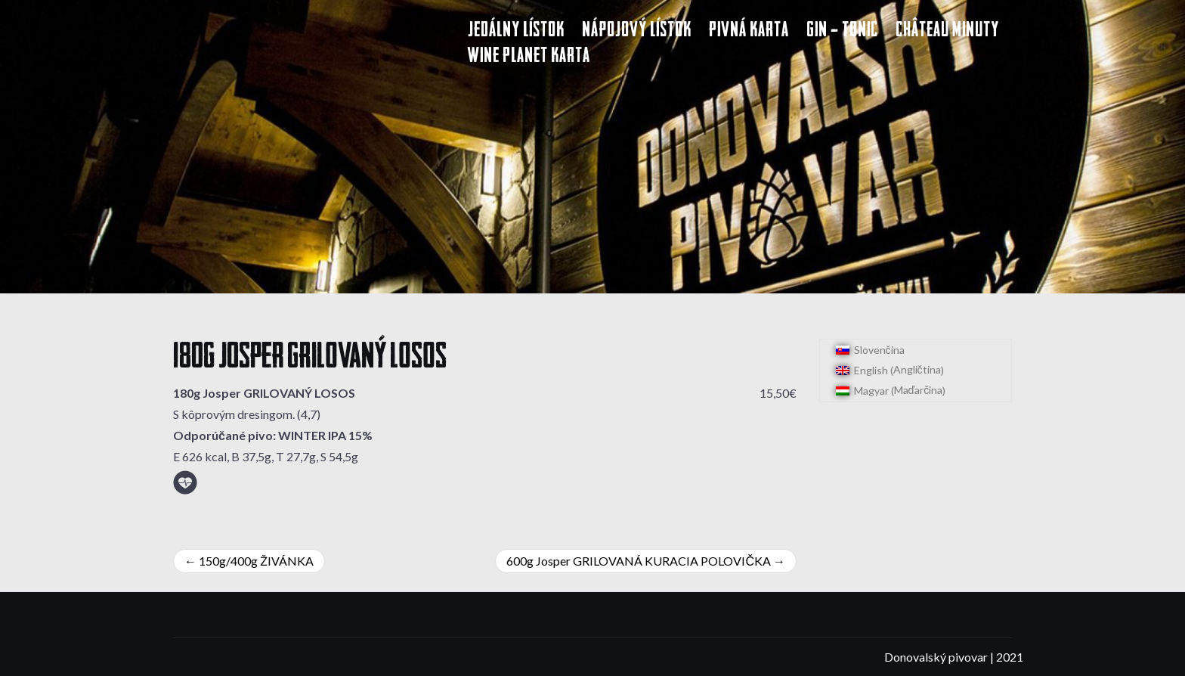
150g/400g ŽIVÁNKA (256, 561)
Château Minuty (947, 31)
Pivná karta (749, 31)
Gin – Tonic (842, 31)
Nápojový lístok (637, 31)
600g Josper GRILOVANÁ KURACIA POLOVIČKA (638, 561)
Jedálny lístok (516, 31)
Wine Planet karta (529, 57)
